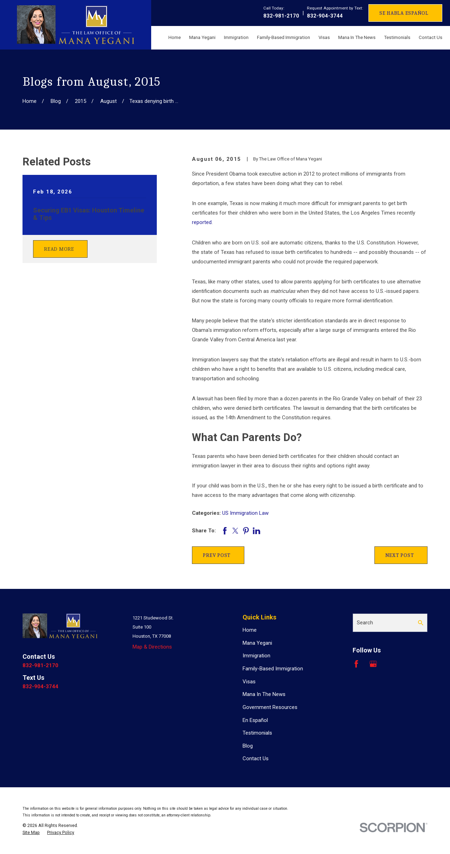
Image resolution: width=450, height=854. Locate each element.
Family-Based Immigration (273, 668)
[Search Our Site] (420, 622)
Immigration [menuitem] (236, 37)
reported (202, 222)
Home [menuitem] (174, 37)
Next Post (399, 555)
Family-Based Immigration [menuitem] (283, 37)
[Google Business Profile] (373, 664)
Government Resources (270, 707)
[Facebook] (356, 664)
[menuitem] (31, 832)
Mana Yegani (257, 643)
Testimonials (257, 733)
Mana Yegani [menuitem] (202, 37)
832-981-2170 (281, 16)
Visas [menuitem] (324, 37)
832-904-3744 (325, 16)
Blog (248, 746)
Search (365, 622)
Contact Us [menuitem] (430, 37)
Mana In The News (264, 694)
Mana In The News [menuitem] (356, 37)
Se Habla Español (404, 13)
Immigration (256, 655)
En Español (255, 720)
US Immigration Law (245, 513)
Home (250, 630)
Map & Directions (152, 647)
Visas (249, 681)
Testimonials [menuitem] (397, 37)
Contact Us (256, 758)
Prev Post (217, 555)
